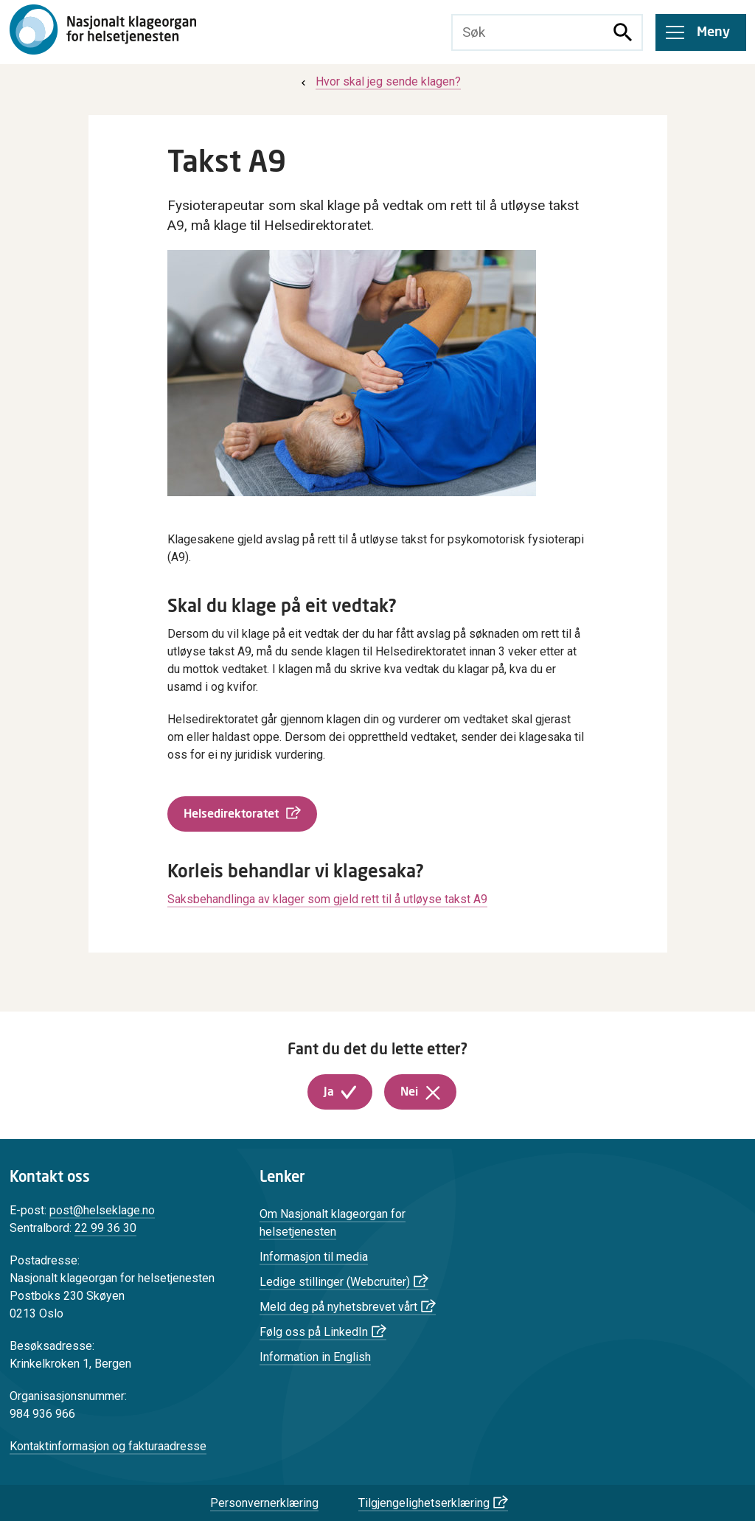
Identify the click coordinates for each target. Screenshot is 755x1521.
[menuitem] (379, 81)
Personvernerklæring (264, 1503)
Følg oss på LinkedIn (314, 1332)
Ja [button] (329, 1092)
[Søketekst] (529, 32)
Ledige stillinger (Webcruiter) (335, 1282)
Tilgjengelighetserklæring (424, 1503)
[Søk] (623, 32)
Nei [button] (409, 1092)
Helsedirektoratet (231, 814)
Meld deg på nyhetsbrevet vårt (338, 1307)
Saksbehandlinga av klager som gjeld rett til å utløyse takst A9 (327, 899)
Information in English (315, 1357)
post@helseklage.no (102, 1210)
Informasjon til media (314, 1257)
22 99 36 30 (105, 1228)
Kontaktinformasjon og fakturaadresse (108, 1446)
